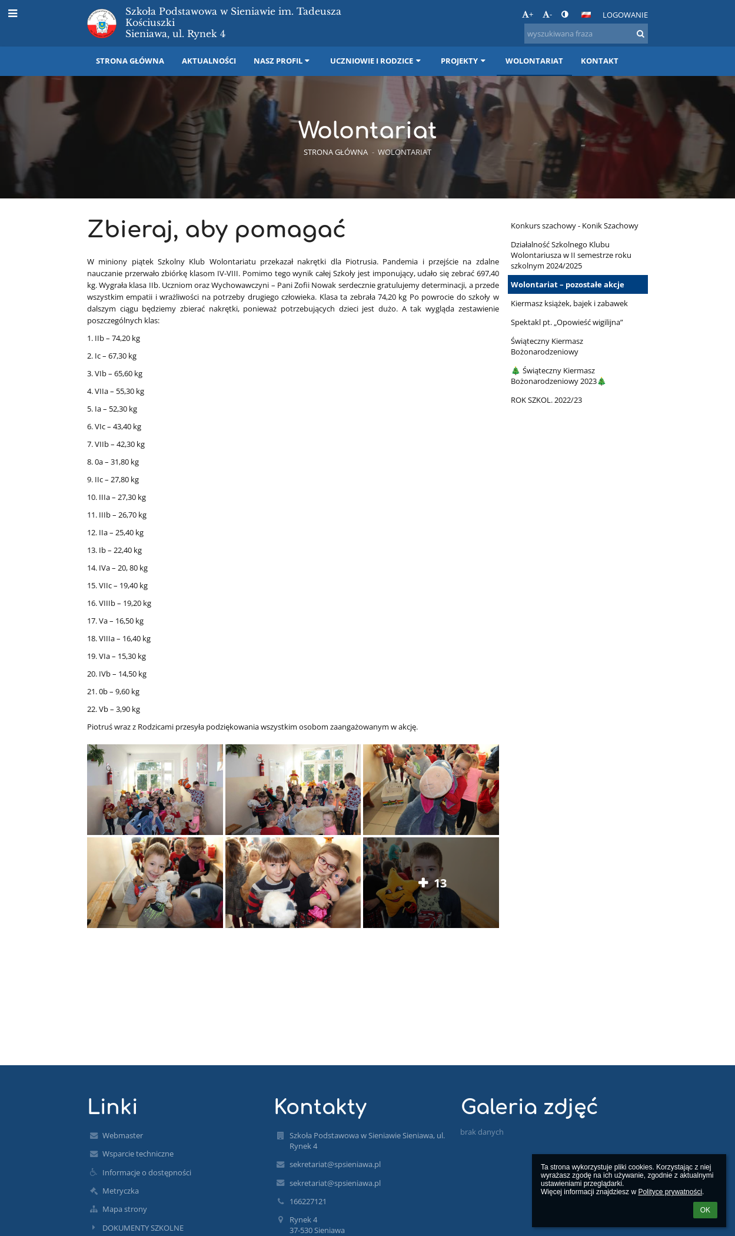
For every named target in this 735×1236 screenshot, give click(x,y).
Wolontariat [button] (534, 60)
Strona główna (336, 152)
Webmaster (122, 1135)
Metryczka (120, 1190)
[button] (586, 15)
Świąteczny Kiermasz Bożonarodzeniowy (547, 346)
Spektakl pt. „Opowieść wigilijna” (567, 322)
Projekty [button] (464, 60)
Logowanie (625, 14)
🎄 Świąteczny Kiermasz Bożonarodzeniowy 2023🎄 (559, 375)
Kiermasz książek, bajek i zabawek (569, 303)
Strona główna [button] (130, 60)
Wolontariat (404, 152)
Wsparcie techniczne (138, 1153)
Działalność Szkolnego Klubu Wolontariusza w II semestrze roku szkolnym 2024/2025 (571, 255)
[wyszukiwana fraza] (586, 34)
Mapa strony (124, 1209)
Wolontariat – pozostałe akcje (567, 284)
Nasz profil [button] (283, 60)
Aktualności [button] (209, 60)
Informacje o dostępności (146, 1172)
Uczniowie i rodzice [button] (376, 60)
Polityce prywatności (670, 1192)
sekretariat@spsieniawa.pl (335, 1164)
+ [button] (527, 14)
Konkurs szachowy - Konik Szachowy (574, 225)
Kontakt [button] (599, 60)
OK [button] (705, 1210)
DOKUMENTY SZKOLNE (143, 1227)
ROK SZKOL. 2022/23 (546, 400)
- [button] (547, 14)
